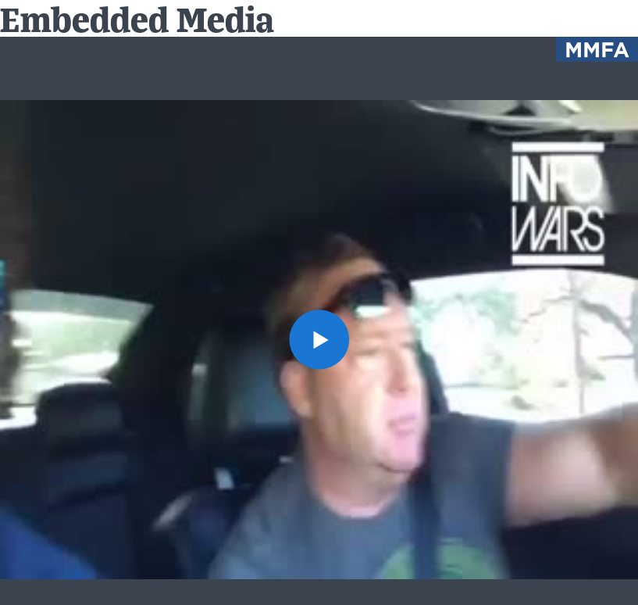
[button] (318, 339)
